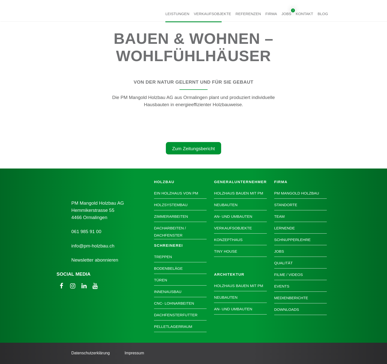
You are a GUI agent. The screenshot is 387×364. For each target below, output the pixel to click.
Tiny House (225, 251)
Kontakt (304, 13)
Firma (271, 13)
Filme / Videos (288, 274)
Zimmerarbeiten (171, 216)
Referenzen (248, 13)
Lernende (284, 228)
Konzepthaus (228, 240)
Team (279, 216)
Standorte (285, 205)
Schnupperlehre (292, 240)
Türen (160, 280)
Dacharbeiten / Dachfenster (170, 231)
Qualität (283, 263)
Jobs (286, 13)
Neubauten (225, 205)
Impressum (134, 353)
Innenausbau (167, 292)
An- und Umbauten (233, 216)
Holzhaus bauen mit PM (238, 193)
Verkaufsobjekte (212, 13)
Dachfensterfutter (175, 315)
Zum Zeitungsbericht (193, 148)
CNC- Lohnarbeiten (174, 303)
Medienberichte (291, 298)
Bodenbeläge (168, 268)
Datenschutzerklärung (90, 353)
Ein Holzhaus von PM (176, 193)
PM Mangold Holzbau (296, 193)
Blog (323, 13)
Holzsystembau (171, 205)
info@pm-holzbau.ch (93, 245)
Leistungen (177, 13)
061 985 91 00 (86, 231)
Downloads (286, 309)
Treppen (163, 257)
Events (282, 286)
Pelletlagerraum (173, 326)
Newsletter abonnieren (94, 260)
